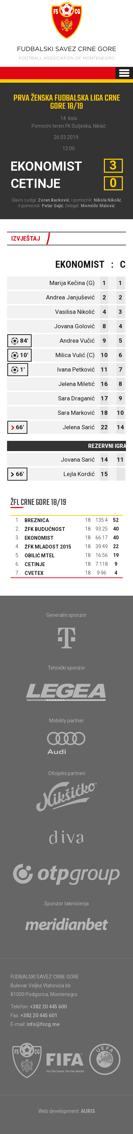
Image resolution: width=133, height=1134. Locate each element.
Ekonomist (39, 538)
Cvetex (34, 573)
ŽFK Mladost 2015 (48, 547)
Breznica (37, 520)
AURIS (88, 1111)
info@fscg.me (43, 1024)
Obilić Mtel (40, 555)
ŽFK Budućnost (45, 529)
